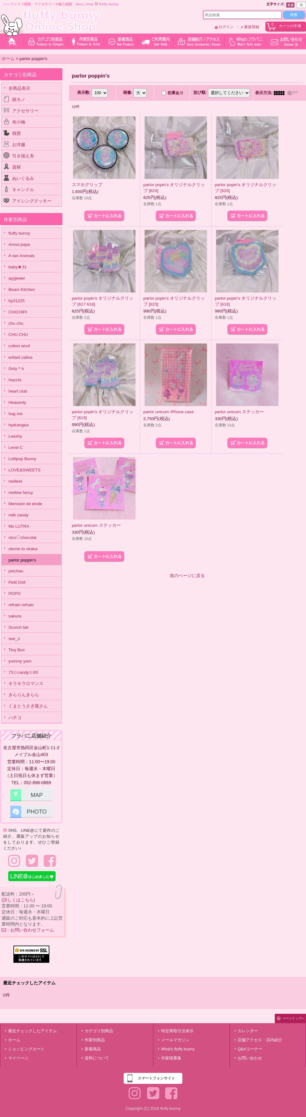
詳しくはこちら (18, 899)
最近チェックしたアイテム (32, 1030)
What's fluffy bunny (178, 1049)
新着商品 (93, 1049)
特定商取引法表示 (177, 1030)
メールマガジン (175, 1040)
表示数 (84, 92)
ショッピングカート (26, 1049)
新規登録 (251, 27)
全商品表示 (19, 88)
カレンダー (248, 1030)
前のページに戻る (187, 575)
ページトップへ (293, 1018)
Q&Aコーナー (250, 1049)
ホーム (14, 1040)
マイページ (18, 1058)
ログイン (226, 27)
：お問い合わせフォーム (28, 929)
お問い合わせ (250, 1058)
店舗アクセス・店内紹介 (260, 1040)
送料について (97, 1058)
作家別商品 (95, 1040)
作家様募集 (171, 1058)
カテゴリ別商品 (99, 1030)
